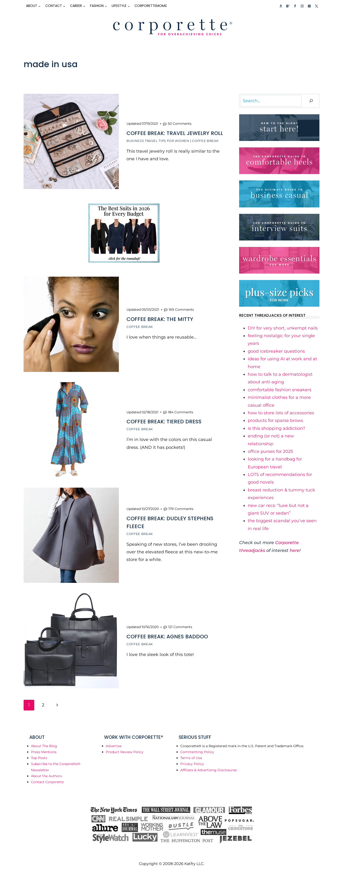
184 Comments (180, 410)
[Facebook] (295, 6)
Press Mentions (43, 748)
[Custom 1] (281, 6)
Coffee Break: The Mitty (159, 318)
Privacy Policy (192, 760)
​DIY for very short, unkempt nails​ (283, 328)
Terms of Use (191, 754)
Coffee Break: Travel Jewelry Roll (174, 133)
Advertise (113, 742)
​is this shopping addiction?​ (276, 428)
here (294, 550)
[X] (316, 6)
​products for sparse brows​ (275, 420)
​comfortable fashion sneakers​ (279, 389)
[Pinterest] (309, 6)
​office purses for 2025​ (270, 451)
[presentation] (71, 141)
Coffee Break (205, 140)
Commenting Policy (197, 748)
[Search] (311, 101)
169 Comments (181, 308)
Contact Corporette (47, 778)
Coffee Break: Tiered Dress (164, 420)
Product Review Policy (124, 748)
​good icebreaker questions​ (276, 351)
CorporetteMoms (151, 5)
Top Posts (39, 754)
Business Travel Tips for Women (157, 140)
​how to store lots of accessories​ (281, 412)
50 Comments (180, 123)
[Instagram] (302, 6)
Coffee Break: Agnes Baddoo (167, 633)
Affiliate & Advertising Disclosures (208, 766)
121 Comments (180, 623)
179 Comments (180, 506)
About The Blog (44, 742)
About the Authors (46, 772)
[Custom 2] (288, 6)
